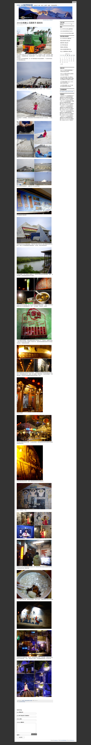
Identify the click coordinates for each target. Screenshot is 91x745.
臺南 (31, 700)
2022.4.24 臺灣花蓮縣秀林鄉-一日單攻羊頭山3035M (67, 71)
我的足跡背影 (27, 700)
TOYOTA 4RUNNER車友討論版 (67, 33)
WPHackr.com (72, 742)
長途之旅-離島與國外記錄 (65, 49)
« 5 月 (61, 64)
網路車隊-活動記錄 (64, 42)
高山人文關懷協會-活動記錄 (66, 51)
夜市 (22, 701)
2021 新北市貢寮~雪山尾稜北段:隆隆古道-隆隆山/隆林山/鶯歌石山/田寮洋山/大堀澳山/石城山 (67, 78)
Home (74, 2)
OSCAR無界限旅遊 (25, 5)
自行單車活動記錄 (64, 44)
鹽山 (24, 701)
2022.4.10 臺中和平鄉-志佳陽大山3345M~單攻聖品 (67, 74)
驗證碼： (18, 736)
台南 (20, 701)
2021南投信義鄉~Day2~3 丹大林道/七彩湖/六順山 (66, 82)
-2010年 (23, 700)
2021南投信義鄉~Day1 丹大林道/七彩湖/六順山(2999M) (66, 86)
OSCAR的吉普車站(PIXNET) (66, 31)
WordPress (56, 742)
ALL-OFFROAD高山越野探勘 (66, 28)
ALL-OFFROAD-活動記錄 (65, 38)
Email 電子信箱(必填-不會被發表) (23, 715)
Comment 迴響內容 (20, 722)
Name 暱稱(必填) (20, 712)
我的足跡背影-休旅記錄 (65, 40)
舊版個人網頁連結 (64, 47)
